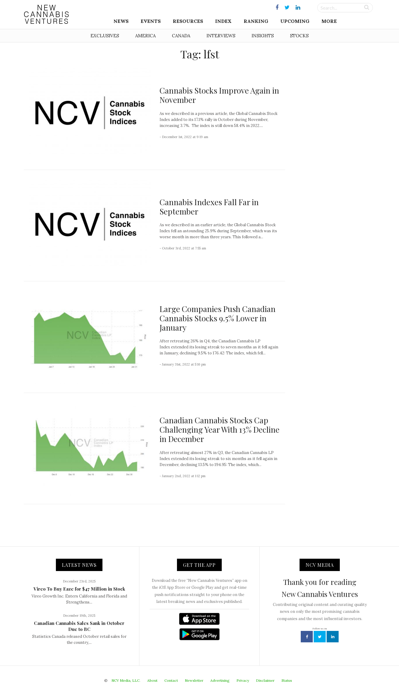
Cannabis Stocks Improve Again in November (219, 95)
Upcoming (294, 21)
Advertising (220, 680)
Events (151, 21)
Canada (181, 36)
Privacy (242, 680)
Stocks (299, 36)
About (152, 680)
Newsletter (194, 680)
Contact (171, 680)
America (145, 36)
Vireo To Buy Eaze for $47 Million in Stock (79, 589)
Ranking (256, 21)
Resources (188, 21)
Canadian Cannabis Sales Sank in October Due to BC (79, 626)
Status (287, 680)
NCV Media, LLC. (125, 680)
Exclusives (104, 36)
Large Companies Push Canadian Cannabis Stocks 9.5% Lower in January (218, 318)
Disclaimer (265, 680)
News (121, 21)
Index (223, 21)
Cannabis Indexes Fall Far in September (209, 207)
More (329, 21)
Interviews (220, 36)
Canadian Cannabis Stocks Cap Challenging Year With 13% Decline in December (219, 429)
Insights (262, 36)
